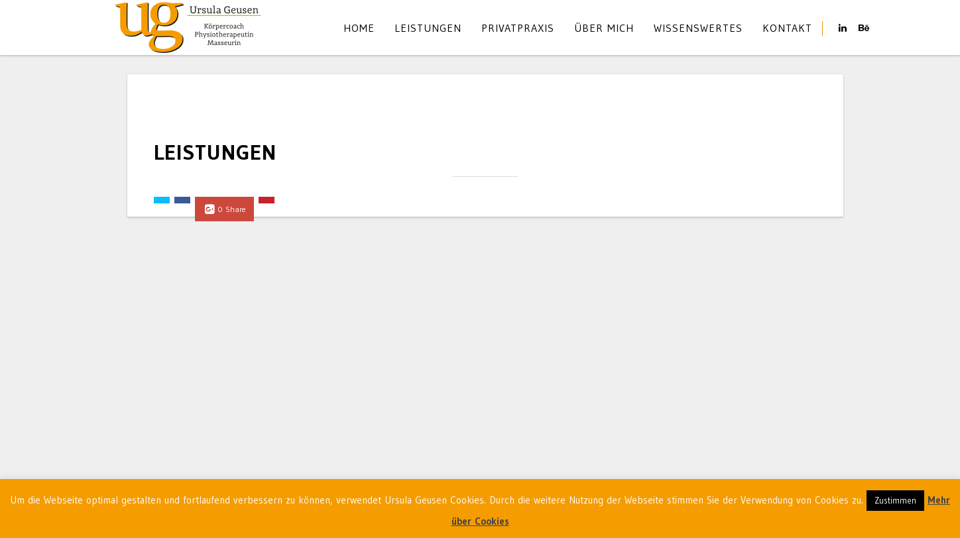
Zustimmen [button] (895, 500)
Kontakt (787, 27)
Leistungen (427, 27)
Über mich (604, 27)
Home (359, 27)
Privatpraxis (517, 27)
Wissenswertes (698, 27)
